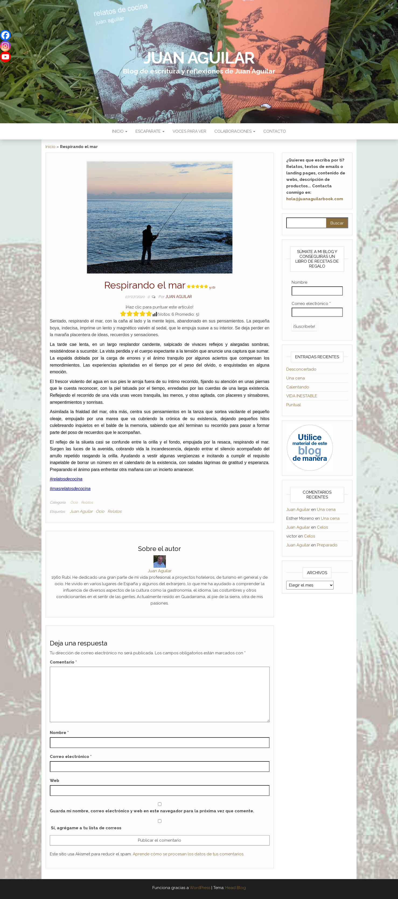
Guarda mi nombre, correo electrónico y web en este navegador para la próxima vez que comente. (152, 811)
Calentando (297, 387)
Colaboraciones (234, 131)
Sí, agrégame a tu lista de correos (160, 824)
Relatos (87, 502)
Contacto (274, 131)
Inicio (119, 131)
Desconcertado (301, 369)
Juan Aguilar (199, 57)
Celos (322, 527)
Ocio (74, 502)
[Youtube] (5, 56)
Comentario (63, 662)
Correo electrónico (71, 756)
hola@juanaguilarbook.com (314, 198)
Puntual (293, 404)
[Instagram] (5, 46)
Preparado (327, 545)
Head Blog (235, 887)
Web (54, 780)
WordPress (200, 887)
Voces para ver (189, 131)
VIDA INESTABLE (301, 396)
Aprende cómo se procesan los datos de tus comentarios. (188, 854)
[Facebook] (5, 35)
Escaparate (150, 131)
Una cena (295, 378)
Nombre (59, 732)
